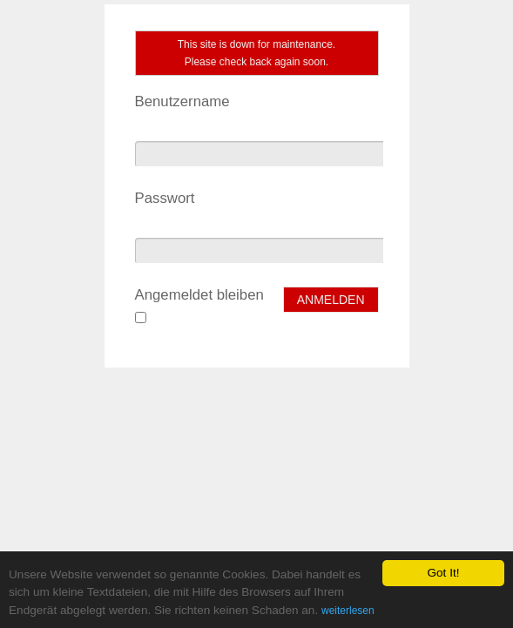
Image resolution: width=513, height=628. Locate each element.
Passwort (165, 198)
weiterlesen (348, 610)
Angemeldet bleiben (199, 295)
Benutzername (182, 101)
